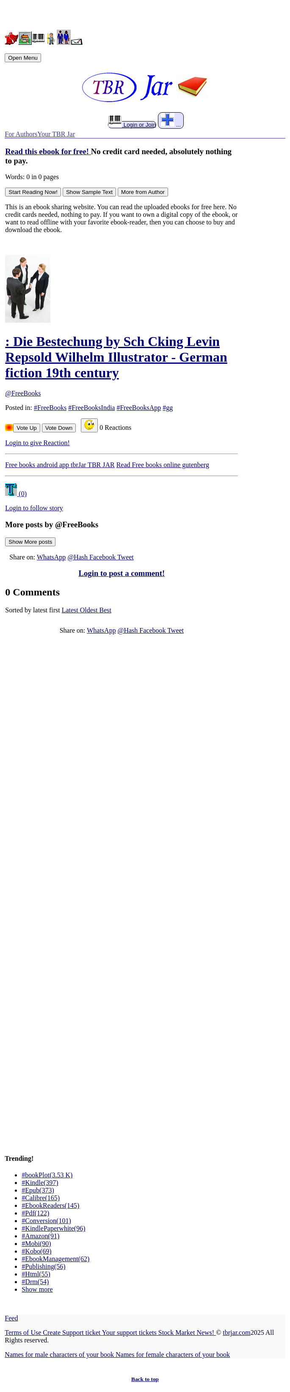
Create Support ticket (72, 1332)
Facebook (103, 557)
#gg (168, 407)
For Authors (21, 134)
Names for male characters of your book (60, 1354)
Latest (71, 610)
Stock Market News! (187, 1332)
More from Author (143, 192)
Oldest (89, 610)
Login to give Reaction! (37, 442)
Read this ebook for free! (48, 151)
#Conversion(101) (46, 1220)
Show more (37, 1289)
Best (105, 610)
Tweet (125, 557)
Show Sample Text (89, 192)
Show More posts (30, 542)
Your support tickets (130, 1332)
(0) (16, 493)
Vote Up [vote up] (26, 428)
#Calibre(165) (41, 1197)
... (171, 120)
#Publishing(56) (43, 1266)
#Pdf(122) (35, 1213)
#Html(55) (36, 1274)
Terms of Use (24, 1332)
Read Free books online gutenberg (162, 464)
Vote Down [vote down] (58, 428)
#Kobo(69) (36, 1251)
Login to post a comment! (122, 573)
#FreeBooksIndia (91, 407)
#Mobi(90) (36, 1243)
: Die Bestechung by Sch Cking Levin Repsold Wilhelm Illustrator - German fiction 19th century (116, 357)
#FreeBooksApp (138, 407)
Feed (11, 1318)
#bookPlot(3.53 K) (47, 1175)
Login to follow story (34, 508)
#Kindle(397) (40, 1182)
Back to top (145, 1379)
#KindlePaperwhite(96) (53, 1228)
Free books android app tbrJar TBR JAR (59, 464)
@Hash (78, 557)
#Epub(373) (38, 1190)
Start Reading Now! (33, 192)
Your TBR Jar (56, 134)
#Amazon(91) (40, 1236)
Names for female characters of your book (173, 1354)
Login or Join (132, 124)
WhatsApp (51, 557)
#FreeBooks (50, 407)
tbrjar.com (236, 1332)
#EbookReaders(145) (50, 1205)
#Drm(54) (35, 1281)
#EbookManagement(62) (55, 1258)
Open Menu (23, 58)
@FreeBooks (23, 393)
